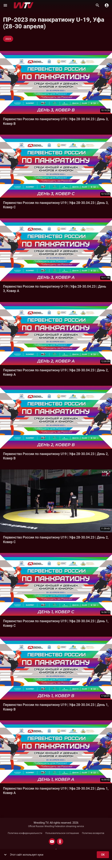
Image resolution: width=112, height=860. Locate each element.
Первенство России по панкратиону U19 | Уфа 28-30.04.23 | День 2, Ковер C (56, 539)
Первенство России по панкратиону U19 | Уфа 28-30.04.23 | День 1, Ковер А (56, 791)
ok (103, 854)
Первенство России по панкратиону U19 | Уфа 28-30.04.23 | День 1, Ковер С (56, 623)
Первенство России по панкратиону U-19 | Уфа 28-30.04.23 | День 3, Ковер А (54, 289)
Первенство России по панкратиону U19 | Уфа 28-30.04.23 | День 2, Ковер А (56, 372)
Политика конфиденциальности (25, 833)
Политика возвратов (93, 833)
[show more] (5, 854)
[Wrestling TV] (23, 5)
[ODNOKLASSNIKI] (60, 841)
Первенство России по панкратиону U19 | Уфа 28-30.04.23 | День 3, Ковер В (56, 121)
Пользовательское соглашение (62, 833)
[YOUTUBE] (52, 841)
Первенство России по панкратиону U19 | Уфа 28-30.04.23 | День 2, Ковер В (56, 456)
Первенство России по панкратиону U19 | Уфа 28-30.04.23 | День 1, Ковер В (56, 707)
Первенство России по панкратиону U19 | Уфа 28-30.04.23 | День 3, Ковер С (56, 205)
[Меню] (5, 5)
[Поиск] (97, 5)
